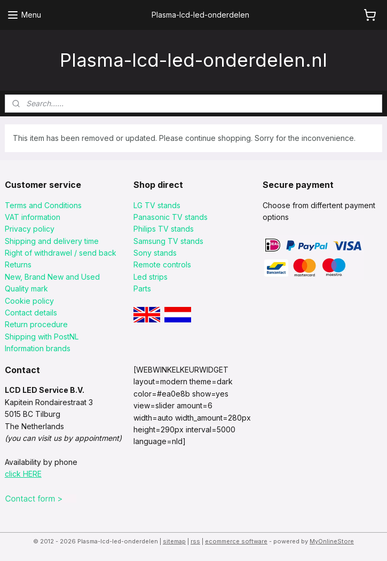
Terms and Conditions (43, 205)
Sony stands (155, 252)
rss (195, 541)
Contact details (31, 312)
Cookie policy (29, 300)
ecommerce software (236, 541)
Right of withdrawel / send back (60, 252)
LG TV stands (156, 205)
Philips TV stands (163, 228)
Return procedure (36, 324)
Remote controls (162, 264)
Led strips (150, 276)
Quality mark (26, 288)
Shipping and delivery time (52, 241)
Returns (18, 264)
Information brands (37, 348)
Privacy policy (29, 228)
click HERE (23, 473)
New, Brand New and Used (52, 276)
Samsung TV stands (168, 241)
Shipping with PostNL (41, 336)
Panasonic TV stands (170, 217)
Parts (142, 288)
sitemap (174, 541)
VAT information (32, 217)
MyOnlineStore (332, 541)
